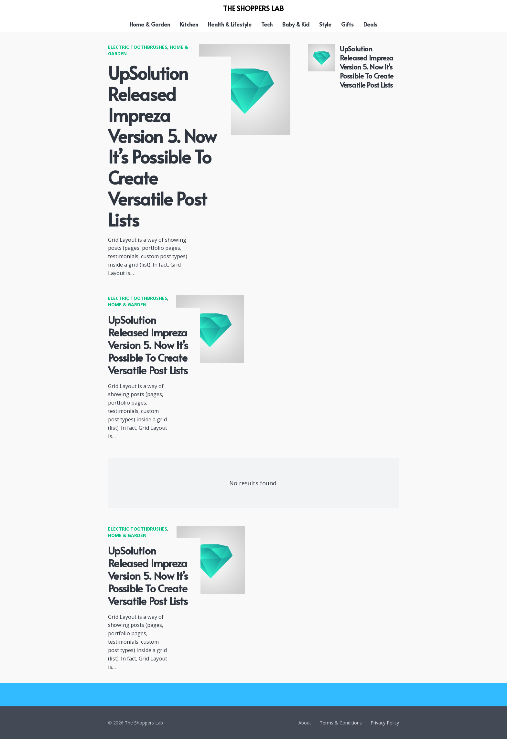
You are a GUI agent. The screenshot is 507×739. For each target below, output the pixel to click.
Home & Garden (127, 304)
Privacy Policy (385, 723)
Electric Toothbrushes (137, 47)
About (304, 723)
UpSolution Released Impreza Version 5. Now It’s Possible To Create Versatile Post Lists (162, 146)
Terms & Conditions (341, 723)
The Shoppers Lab (144, 723)
